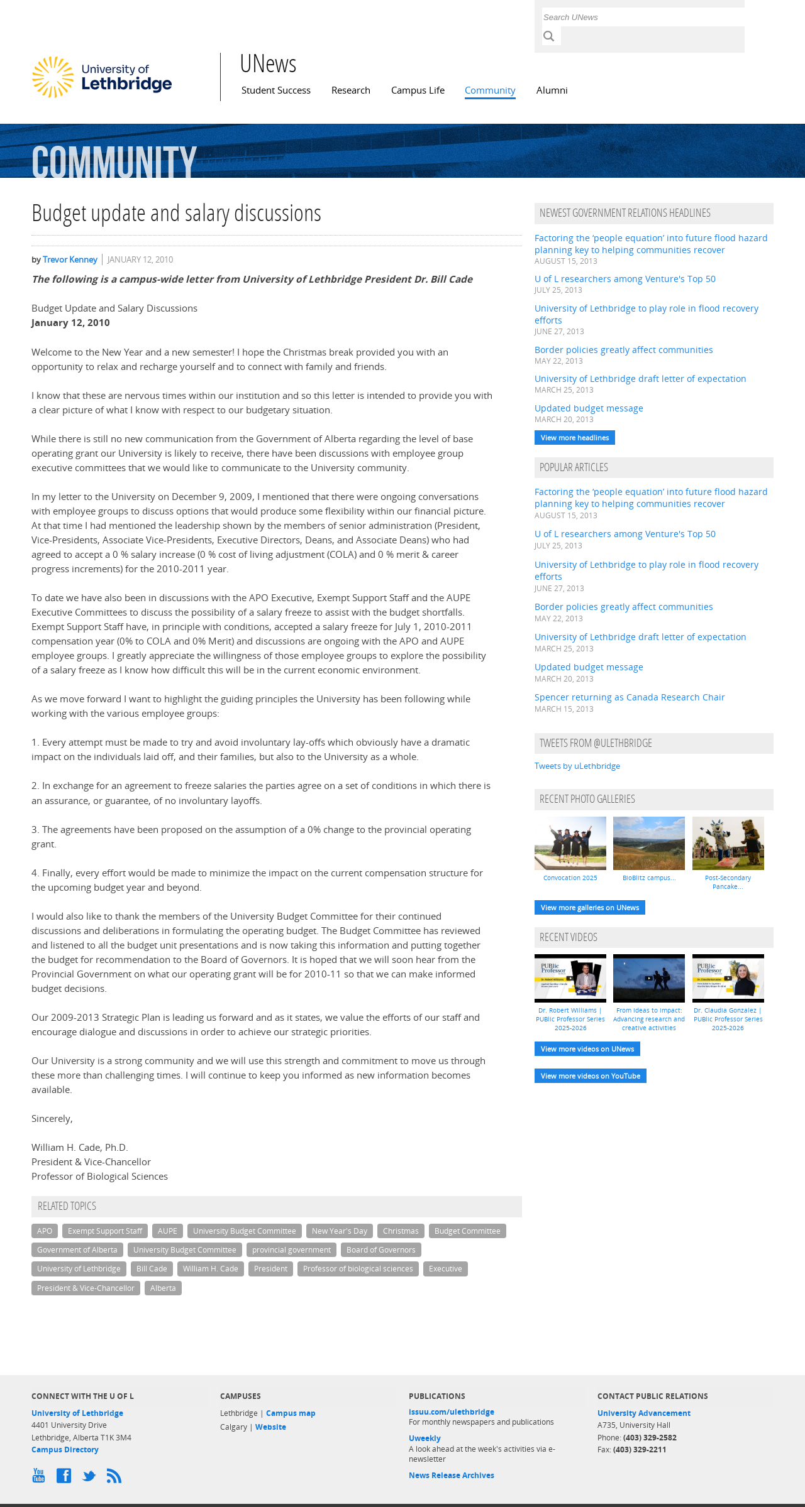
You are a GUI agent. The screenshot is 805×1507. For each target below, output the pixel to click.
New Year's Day (339, 1231)
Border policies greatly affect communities (624, 350)
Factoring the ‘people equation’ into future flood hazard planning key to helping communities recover (651, 244)
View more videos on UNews (587, 1048)
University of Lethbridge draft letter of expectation (641, 378)
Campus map (291, 1413)
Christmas (401, 1231)
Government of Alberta (77, 1249)
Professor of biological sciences (358, 1268)
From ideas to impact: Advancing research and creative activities (649, 1019)
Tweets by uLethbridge (577, 765)
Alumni (552, 90)
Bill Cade (151, 1268)
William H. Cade (210, 1268)
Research (350, 90)
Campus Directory (65, 1449)
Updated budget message (589, 408)
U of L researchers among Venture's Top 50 (625, 279)
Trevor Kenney (70, 259)
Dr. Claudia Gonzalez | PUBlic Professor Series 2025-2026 (728, 1019)
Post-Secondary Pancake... (728, 882)
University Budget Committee (244, 1231)
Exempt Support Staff (105, 1231)
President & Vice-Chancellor (86, 1288)
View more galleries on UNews (590, 907)
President (270, 1268)
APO (44, 1231)
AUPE (167, 1231)
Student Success (276, 90)
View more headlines (575, 437)
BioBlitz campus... (649, 877)
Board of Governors (381, 1249)
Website (270, 1427)
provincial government (291, 1249)
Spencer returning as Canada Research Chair (630, 697)
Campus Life (418, 90)
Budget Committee (468, 1231)
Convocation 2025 (570, 877)
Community (490, 90)
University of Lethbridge (79, 1268)
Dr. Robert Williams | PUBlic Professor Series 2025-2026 (570, 1019)
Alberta (163, 1288)
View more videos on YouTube (590, 1075)
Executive (445, 1268)
